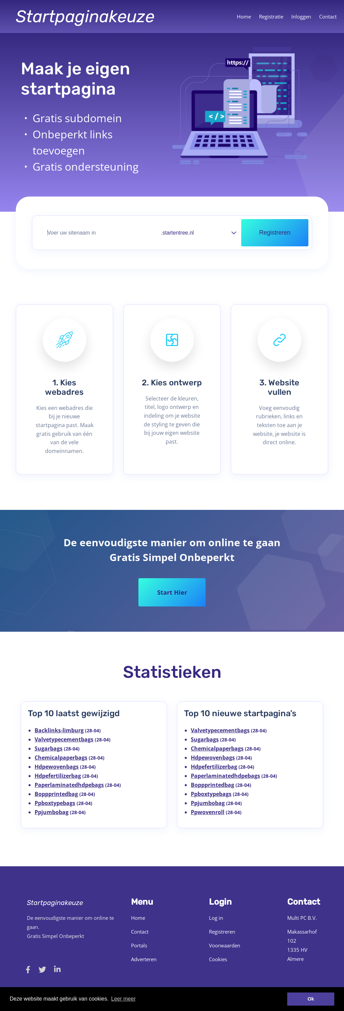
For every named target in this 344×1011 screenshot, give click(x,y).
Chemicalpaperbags (61, 757)
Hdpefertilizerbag (58, 775)
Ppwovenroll (207, 812)
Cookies (218, 959)
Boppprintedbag (56, 794)
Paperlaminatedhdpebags (69, 785)
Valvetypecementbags (64, 739)
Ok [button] (311, 999)
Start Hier (172, 592)
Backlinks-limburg (59, 730)
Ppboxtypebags (55, 803)
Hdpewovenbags (57, 766)
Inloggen (301, 16)
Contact (328, 16)
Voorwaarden (224, 945)
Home (244, 16)
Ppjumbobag (52, 812)
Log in (216, 917)
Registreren (222, 931)
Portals (139, 945)
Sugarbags (48, 748)
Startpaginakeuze (85, 16)
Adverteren (144, 959)
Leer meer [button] (123, 999)
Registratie (271, 16)
